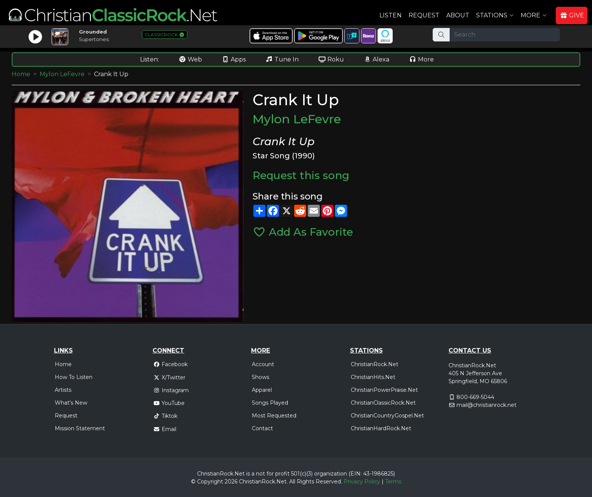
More (421, 59)
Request (424, 15)
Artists (63, 390)
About (457, 15)
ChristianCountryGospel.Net (387, 415)
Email (164, 429)
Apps (234, 59)
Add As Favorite (303, 231)
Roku (331, 59)
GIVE (572, 15)
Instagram (171, 390)
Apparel (262, 390)
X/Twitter (169, 377)
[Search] (505, 34)
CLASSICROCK (165, 34)
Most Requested (274, 415)
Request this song (301, 175)
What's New (71, 402)
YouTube (169, 403)
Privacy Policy (362, 481)
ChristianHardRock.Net (381, 428)
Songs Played (270, 402)
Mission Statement (80, 428)
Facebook (170, 364)
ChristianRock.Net (374, 364)
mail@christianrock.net (486, 405)
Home (21, 74)
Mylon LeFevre (62, 74)
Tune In (282, 59)
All (292, 481)
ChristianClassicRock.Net (383, 402)
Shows (260, 377)
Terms (393, 481)
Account (263, 364)
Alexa (376, 59)
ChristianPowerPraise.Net (384, 390)
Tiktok (165, 416)
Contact (262, 428)
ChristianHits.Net (373, 377)
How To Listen (73, 377)
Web (190, 59)
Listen (390, 15)
